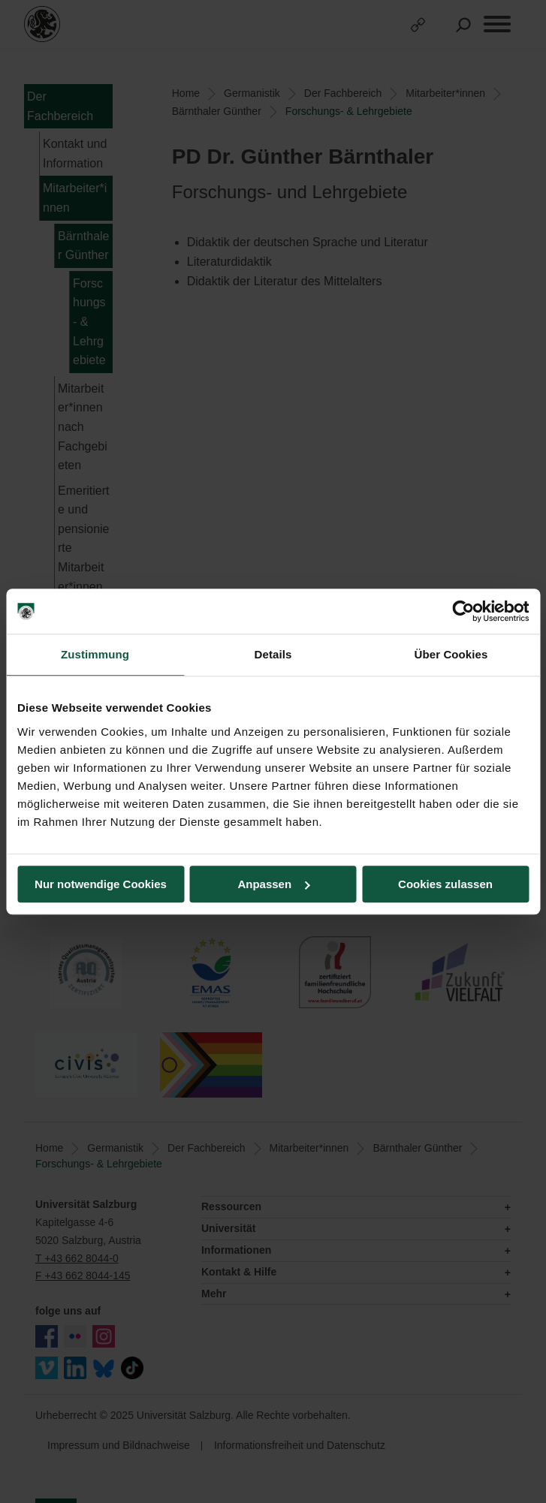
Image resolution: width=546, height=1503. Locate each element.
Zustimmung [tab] (95, 654)
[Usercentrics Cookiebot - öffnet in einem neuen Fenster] (463, 611)
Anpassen (273, 884)
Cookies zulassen (445, 884)
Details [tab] (273, 654)
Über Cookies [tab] (451, 654)
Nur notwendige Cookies (101, 884)
